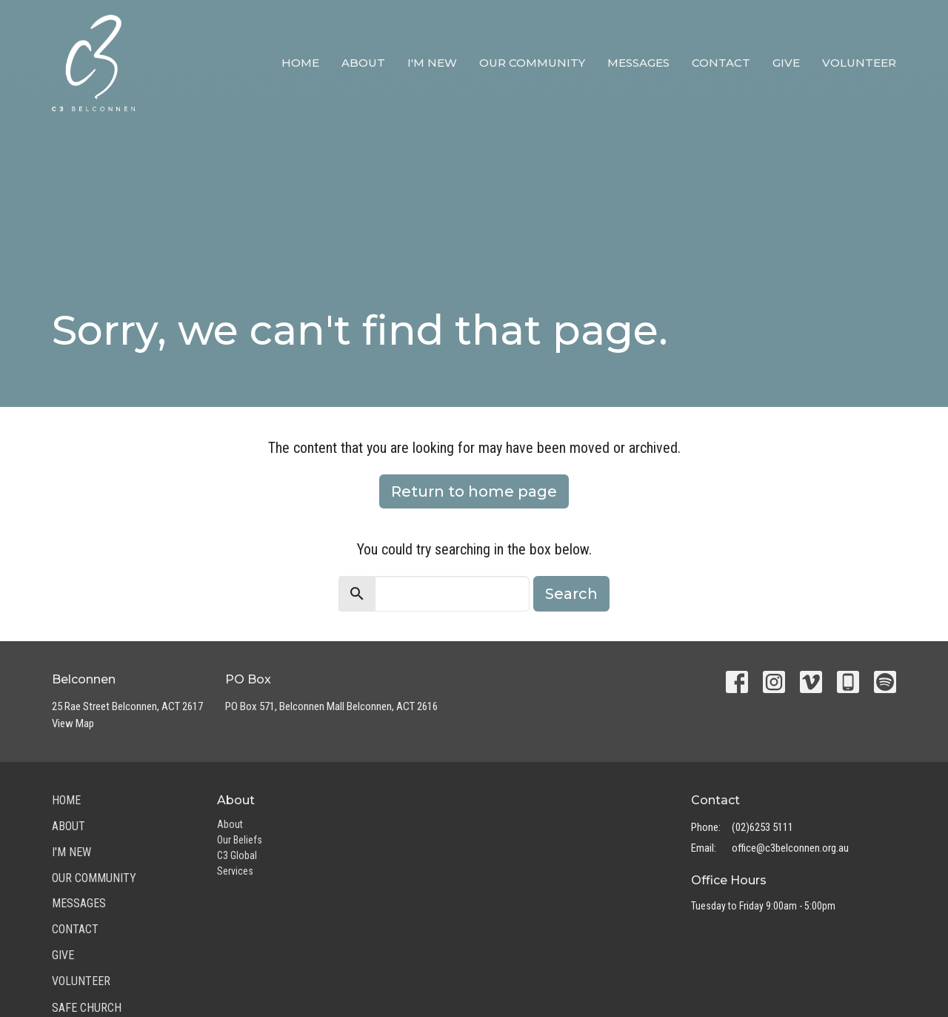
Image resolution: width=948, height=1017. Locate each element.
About (363, 63)
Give (786, 63)
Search (571, 594)
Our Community (532, 63)
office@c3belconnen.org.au (790, 848)
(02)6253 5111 (762, 827)
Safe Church (86, 1008)
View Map (73, 723)
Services (235, 871)
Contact (721, 63)
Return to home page (474, 491)
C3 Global (237, 855)
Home (300, 63)
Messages (638, 63)
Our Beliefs (239, 840)
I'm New (432, 63)
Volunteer (859, 63)
